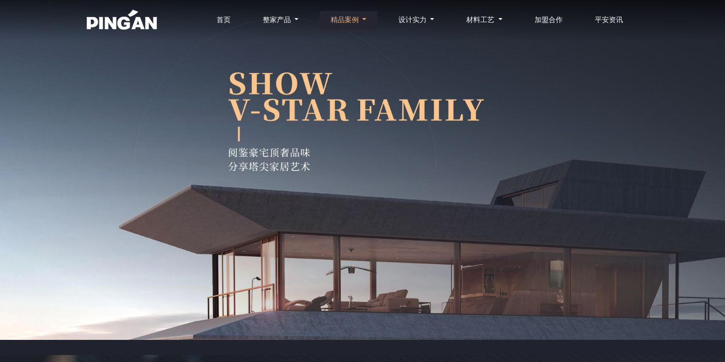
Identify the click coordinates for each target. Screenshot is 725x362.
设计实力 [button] (413, 20)
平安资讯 (609, 20)
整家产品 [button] (278, 20)
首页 (224, 20)
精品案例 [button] (346, 20)
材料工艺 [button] (481, 20)
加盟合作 (549, 20)
